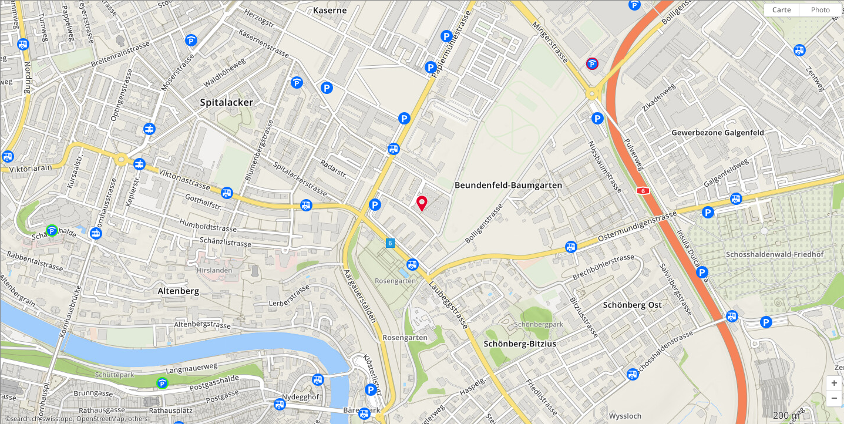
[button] (834, 383)
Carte (781, 10)
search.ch (25, 419)
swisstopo (57, 419)
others (137, 419)
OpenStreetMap (100, 419)
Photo (820, 10)
